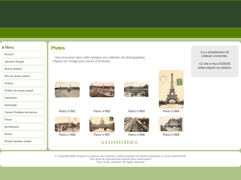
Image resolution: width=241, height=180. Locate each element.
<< (102, 142)
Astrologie (10, 105)
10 (131, 142)
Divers (8, 134)
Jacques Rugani (14, 61)
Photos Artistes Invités (18, 141)
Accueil (8, 54)
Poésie (8, 83)
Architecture (11, 126)
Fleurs (8, 119)
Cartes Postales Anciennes (20, 112)
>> (136, 142)
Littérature (10, 97)
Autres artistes (13, 68)
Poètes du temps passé (18, 90)
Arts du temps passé (17, 76)
